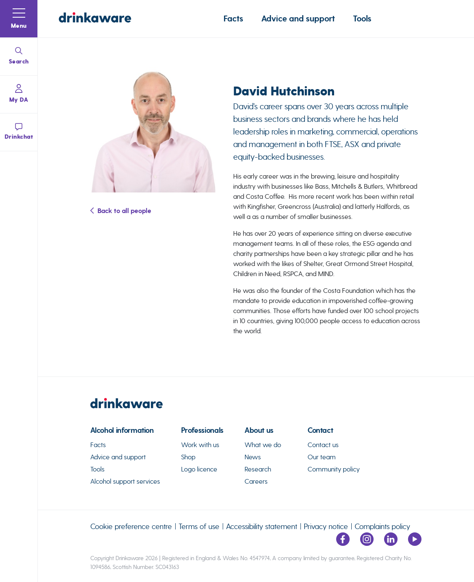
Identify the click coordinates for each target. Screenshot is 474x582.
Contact (320, 430)
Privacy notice (326, 526)
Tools (362, 18)
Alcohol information (122, 430)
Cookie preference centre (131, 526)
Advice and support (298, 18)
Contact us (323, 445)
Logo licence (199, 469)
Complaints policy (382, 526)
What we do (263, 445)
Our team (322, 457)
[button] (19, 19)
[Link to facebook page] (343, 544)
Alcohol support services (125, 481)
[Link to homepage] (95, 19)
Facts (233, 18)
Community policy (334, 469)
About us (259, 430)
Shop (188, 457)
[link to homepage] (256, 407)
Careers (256, 481)
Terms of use (199, 526)
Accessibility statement (261, 526)
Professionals (202, 430)
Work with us (200, 445)
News (253, 457)
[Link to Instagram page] (367, 544)
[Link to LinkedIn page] (391, 544)
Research (258, 469)
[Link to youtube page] (414, 544)
